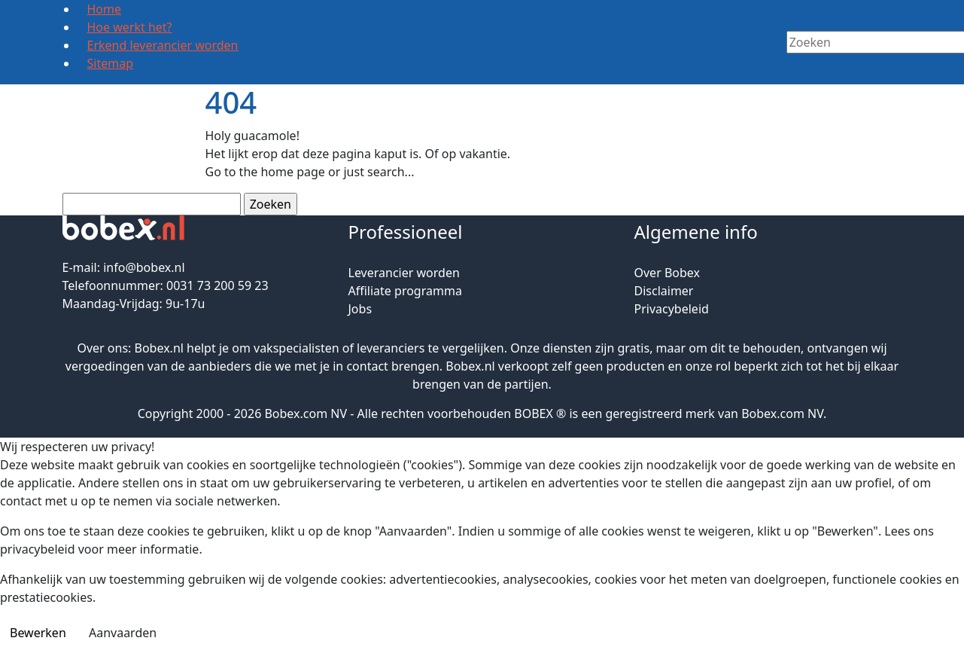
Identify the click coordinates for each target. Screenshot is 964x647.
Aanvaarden (123, 632)
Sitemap (110, 63)
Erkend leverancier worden (163, 45)
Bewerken (38, 632)
